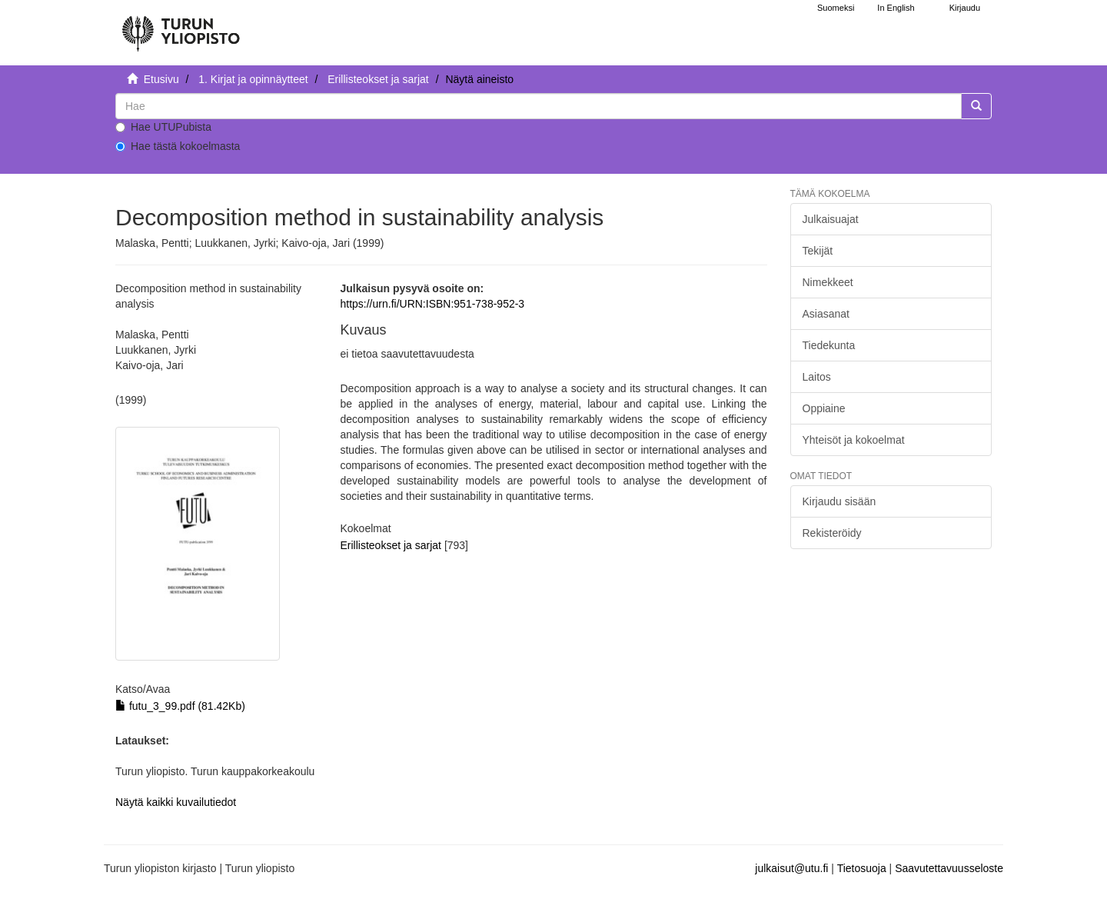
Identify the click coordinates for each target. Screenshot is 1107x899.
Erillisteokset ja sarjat (378, 79)
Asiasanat (826, 314)
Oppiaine (824, 408)
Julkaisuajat (831, 219)
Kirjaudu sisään (839, 501)
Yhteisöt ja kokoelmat (854, 440)
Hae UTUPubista (163, 127)
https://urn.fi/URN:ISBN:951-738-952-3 (432, 304)
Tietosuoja (861, 868)
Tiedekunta (829, 345)
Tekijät (818, 251)
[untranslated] (538, 106)
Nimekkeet (828, 282)
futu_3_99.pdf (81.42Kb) (180, 706)
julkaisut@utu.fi (791, 868)
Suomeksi (835, 7)
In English (895, 7)
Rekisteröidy (832, 533)
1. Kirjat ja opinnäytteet (253, 79)
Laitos (817, 377)
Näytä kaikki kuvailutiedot (175, 802)
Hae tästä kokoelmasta (177, 146)
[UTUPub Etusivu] (181, 27)
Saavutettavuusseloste (949, 868)
